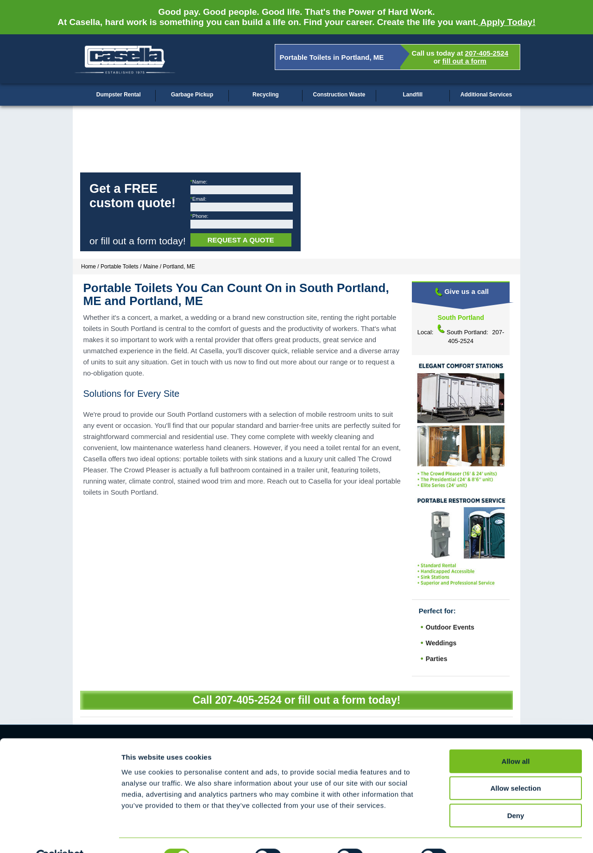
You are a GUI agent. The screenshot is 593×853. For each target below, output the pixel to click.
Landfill (413, 94)
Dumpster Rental (118, 94)
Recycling (265, 94)
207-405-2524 (486, 53)
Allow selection (515, 767)
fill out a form (464, 61)
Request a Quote (241, 240)
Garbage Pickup (192, 94)
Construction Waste (339, 94)
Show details (486, 835)
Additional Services (486, 94)
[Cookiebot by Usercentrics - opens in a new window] (60, 835)
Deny (515, 794)
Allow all (516, 740)
